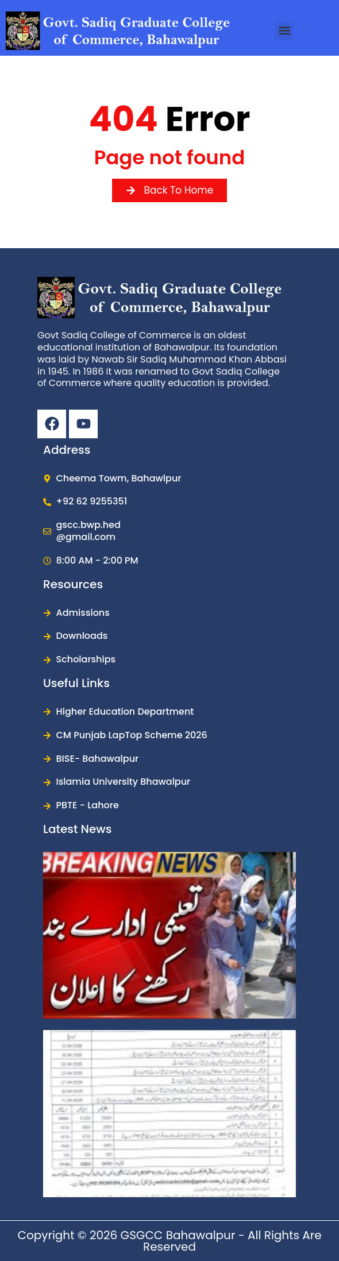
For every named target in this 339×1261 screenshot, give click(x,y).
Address (66, 450)
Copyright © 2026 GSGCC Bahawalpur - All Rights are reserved (169, 1241)
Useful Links (76, 683)
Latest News (77, 829)
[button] (284, 30)
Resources (73, 584)
